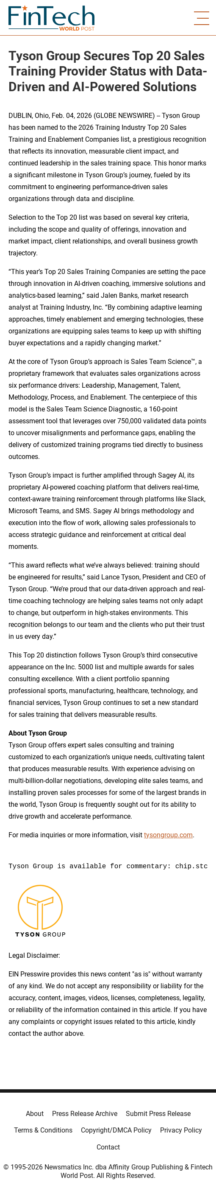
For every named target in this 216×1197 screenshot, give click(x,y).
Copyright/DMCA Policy (116, 1130)
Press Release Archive (84, 1114)
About (35, 1114)
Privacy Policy (181, 1130)
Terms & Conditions (43, 1130)
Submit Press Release (158, 1114)
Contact (108, 1147)
